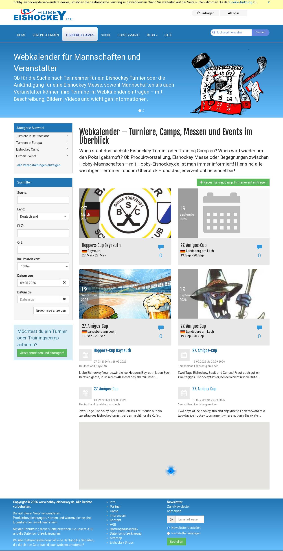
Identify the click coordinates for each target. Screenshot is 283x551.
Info (113, 502)
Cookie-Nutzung (240, 2)
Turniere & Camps (80, 35)
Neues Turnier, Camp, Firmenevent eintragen (233, 182)
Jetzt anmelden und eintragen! (42, 353)
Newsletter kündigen (184, 533)
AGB (113, 524)
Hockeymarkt (129, 35)
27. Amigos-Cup (204, 350)
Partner (115, 506)
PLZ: (20, 226)
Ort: (19, 242)
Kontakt (115, 520)
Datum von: (25, 276)
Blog (152, 35)
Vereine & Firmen (46, 35)
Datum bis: (24, 292)
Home (21, 35)
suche (106, 35)
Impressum (118, 515)
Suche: (22, 193)
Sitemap (116, 538)
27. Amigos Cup (204, 388)
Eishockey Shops (122, 542)
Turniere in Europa (29, 142)
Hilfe (168, 35)
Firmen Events (26, 156)
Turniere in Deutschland (33, 136)
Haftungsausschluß (124, 529)
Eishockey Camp (27, 149)
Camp (114, 511)
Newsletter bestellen (184, 527)
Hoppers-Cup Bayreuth (112, 350)
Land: (21, 209)
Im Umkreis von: (28, 259)
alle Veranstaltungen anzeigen (39, 165)
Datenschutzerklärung (126, 533)
